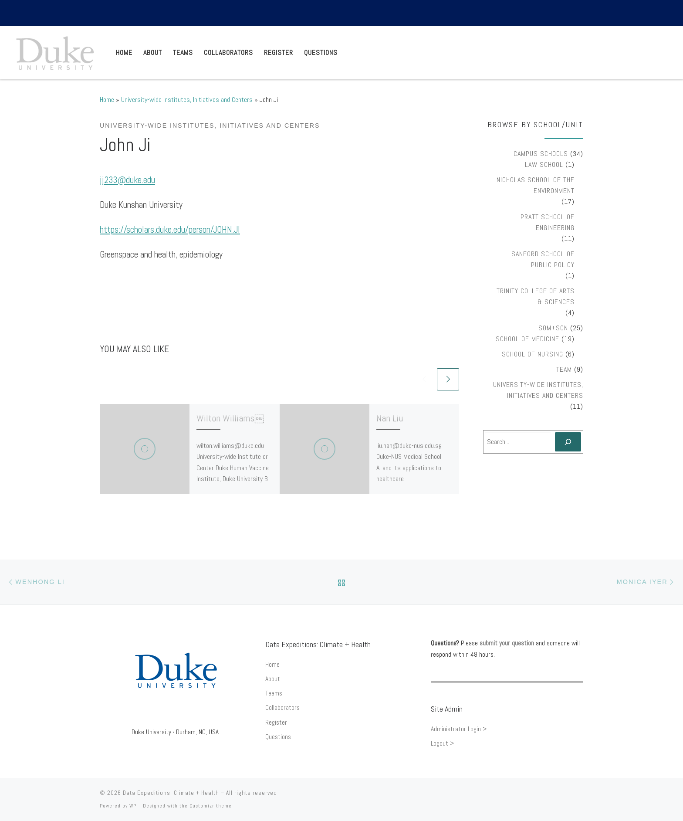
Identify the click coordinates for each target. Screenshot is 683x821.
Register (276, 722)
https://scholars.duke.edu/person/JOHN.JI (170, 229)
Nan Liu (389, 418)
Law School (544, 164)
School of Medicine (527, 338)
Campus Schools (541, 153)
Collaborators (282, 707)
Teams (273, 693)
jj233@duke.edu (127, 180)
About (272, 679)
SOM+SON (553, 327)
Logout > (442, 743)
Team (564, 369)
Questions (278, 737)
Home (107, 99)
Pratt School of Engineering (548, 222)
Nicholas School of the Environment (536, 185)
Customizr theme (210, 806)
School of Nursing (532, 354)
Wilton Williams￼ (230, 418)
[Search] (568, 441)
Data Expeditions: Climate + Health (171, 793)
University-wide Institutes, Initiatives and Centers (187, 99)
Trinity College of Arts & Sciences (536, 296)
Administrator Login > (459, 729)
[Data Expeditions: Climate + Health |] (55, 51)
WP (132, 806)
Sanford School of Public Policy (543, 259)
